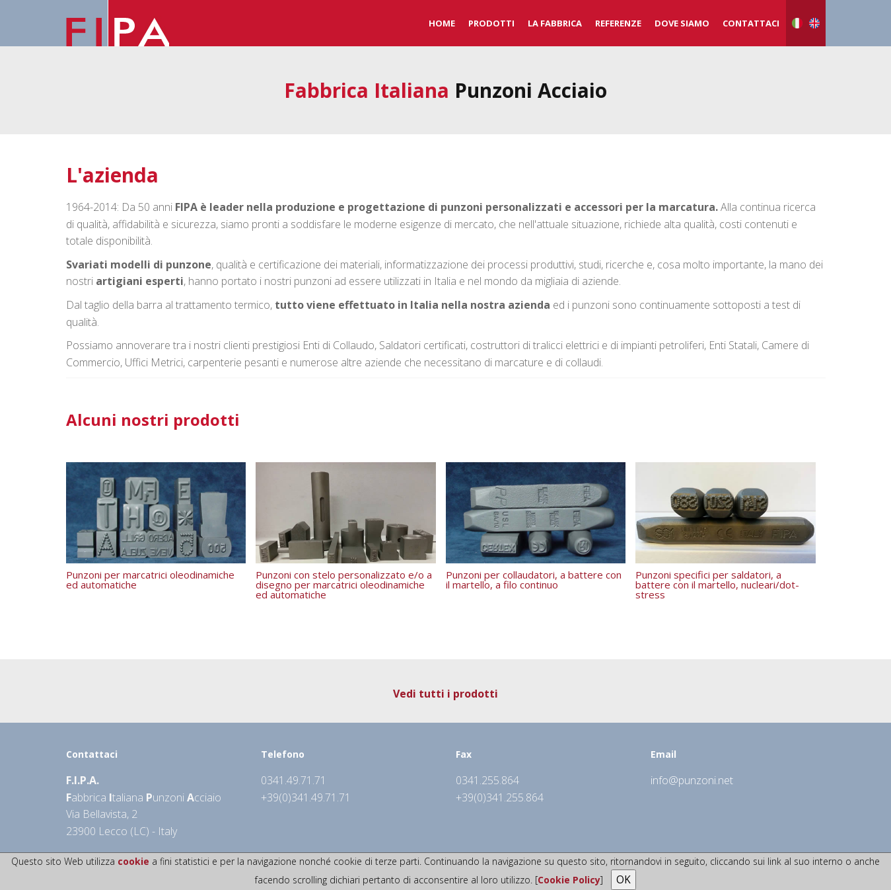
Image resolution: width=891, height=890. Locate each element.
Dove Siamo (682, 23)
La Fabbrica (555, 23)
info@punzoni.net (692, 780)
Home (442, 23)
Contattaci (751, 23)
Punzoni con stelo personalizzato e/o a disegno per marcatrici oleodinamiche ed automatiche (344, 584)
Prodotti (491, 23)
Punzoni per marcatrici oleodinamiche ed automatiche (150, 579)
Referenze (618, 23)
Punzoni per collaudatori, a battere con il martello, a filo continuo (534, 579)
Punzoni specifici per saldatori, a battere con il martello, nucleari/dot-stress (717, 584)
